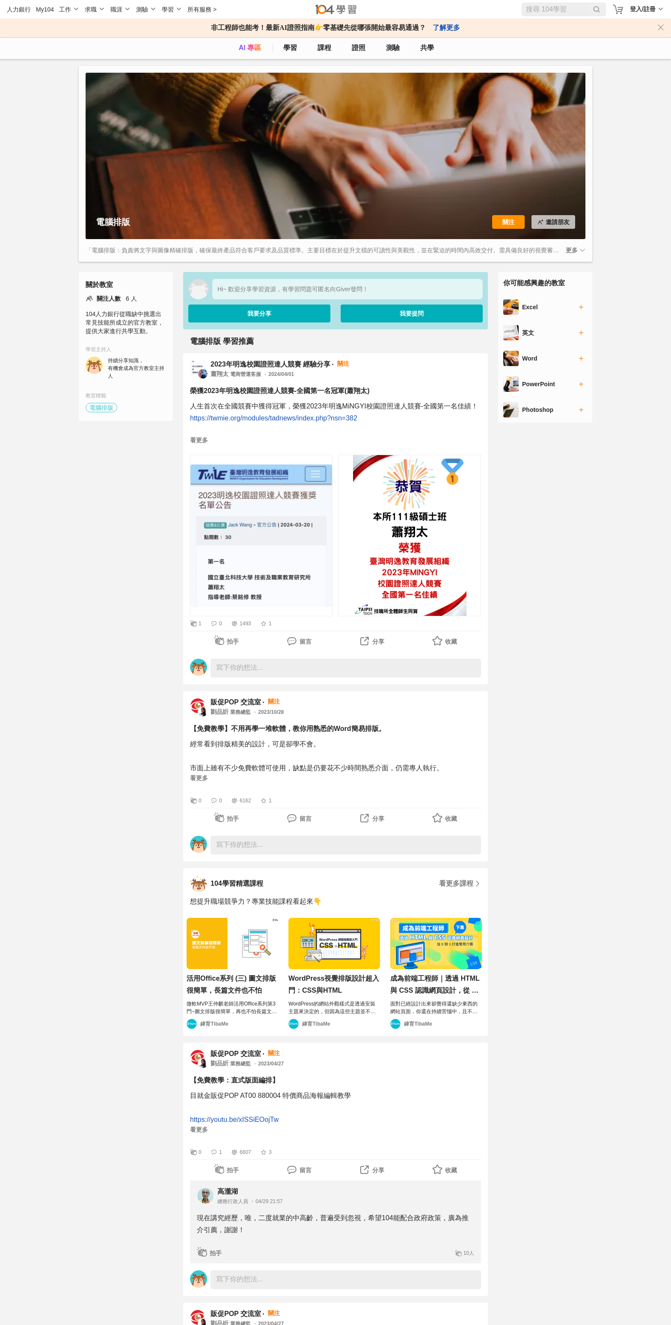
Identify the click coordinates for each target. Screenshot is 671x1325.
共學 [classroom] (427, 47)
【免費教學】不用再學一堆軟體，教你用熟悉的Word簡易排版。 (288, 728)
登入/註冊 (643, 9)
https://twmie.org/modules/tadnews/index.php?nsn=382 (273, 418)
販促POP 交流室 (236, 702)
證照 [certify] (358, 47)
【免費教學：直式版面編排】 (234, 1080)
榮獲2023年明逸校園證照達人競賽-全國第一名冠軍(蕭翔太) (280, 390)
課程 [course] (324, 47)
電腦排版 (101, 407)
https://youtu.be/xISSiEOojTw (234, 1119)
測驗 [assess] (393, 47)
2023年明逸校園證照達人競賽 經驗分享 (270, 364)
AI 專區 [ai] (250, 47)
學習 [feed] (290, 47)
